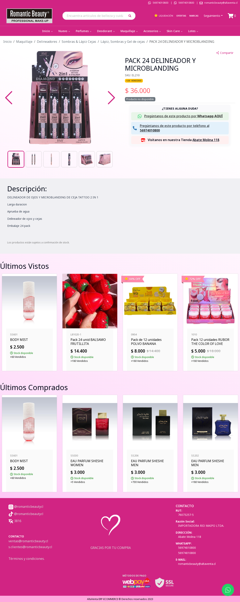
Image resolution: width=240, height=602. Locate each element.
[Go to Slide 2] (34, 159)
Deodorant (106, 31)
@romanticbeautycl (25, 506)
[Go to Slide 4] (69, 159)
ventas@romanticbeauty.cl (28, 541)
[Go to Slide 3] (51, 159)
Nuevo (64, 31)
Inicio (47, 31)
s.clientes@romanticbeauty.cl (30, 547)
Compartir (224, 53)
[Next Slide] (111, 97)
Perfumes (84, 31)
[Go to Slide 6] (105, 159)
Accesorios (152, 31)
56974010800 (160, 2)
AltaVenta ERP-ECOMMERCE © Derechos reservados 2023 (120, 599)
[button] (131, 16)
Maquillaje (129, 31)
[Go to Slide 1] (16, 159)
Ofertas (181, 15)
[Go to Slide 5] (87, 159)
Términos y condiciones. (26, 558)
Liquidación (163, 16)
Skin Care (175, 31)
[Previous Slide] (9, 97)
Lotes (193, 31)
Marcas (193, 15)
